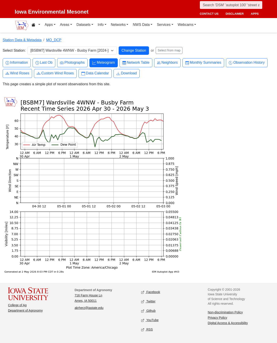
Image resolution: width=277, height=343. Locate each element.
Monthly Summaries (203, 63)
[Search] (231, 5)
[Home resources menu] (35, 25)
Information (17, 63)
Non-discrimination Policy (225, 312)
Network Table (135, 63)
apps (255, 13)
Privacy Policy (217, 317)
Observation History (247, 63)
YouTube (150, 320)
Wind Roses (17, 73)
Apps (49, 25)
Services (163, 25)
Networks (118, 25)
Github (148, 310)
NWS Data (141, 25)
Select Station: (14, 50)
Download (126, 73)
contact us (209, 13)
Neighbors (167, 63)
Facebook (150, 292)
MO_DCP (53, 40)
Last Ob (43, 63)
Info (101, 25)
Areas (64, 25)
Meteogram (103, 63)
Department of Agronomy (25, 310)
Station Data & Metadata (22, 40)
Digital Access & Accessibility (228, 323)
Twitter (148, 301)
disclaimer (235, 13)
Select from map (169, 50)
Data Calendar (95, 73)
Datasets (83, 25)
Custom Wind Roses (55, 73)
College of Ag (17, 305)
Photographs (72, 63)
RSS (147, 329)
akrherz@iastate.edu (89, 308)
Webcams (186, 25)
